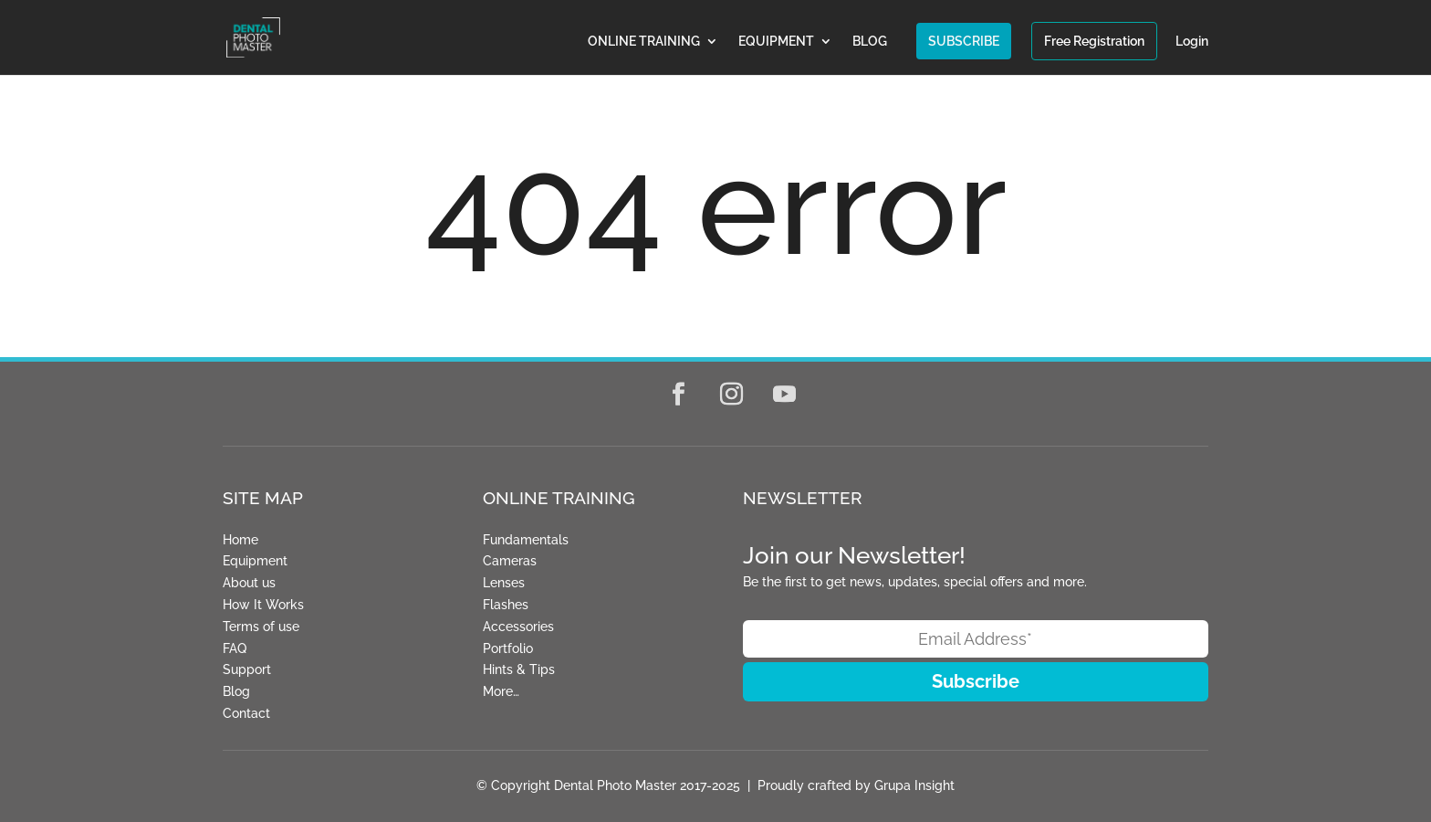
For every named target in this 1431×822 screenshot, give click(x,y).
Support (247, 669)
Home (240, 539)
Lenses (504, 582)
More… (501, 691)
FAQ (234, 648)
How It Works (263, 604)
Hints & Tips (519, 669)
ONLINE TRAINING (644, 41)
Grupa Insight (914, 785)
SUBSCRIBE (963, 41)
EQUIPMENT (776, 41)
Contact (246, 713)
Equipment (255, 560)
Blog (236, 691)
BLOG (869, 41)
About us (249, 582)
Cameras (510, 560)
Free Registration (1094, 41)
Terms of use (261, 626)
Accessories (518, 626)
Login (1191, 41)
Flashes (505, 604)
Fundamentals (526, 539)
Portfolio (508, 648)
